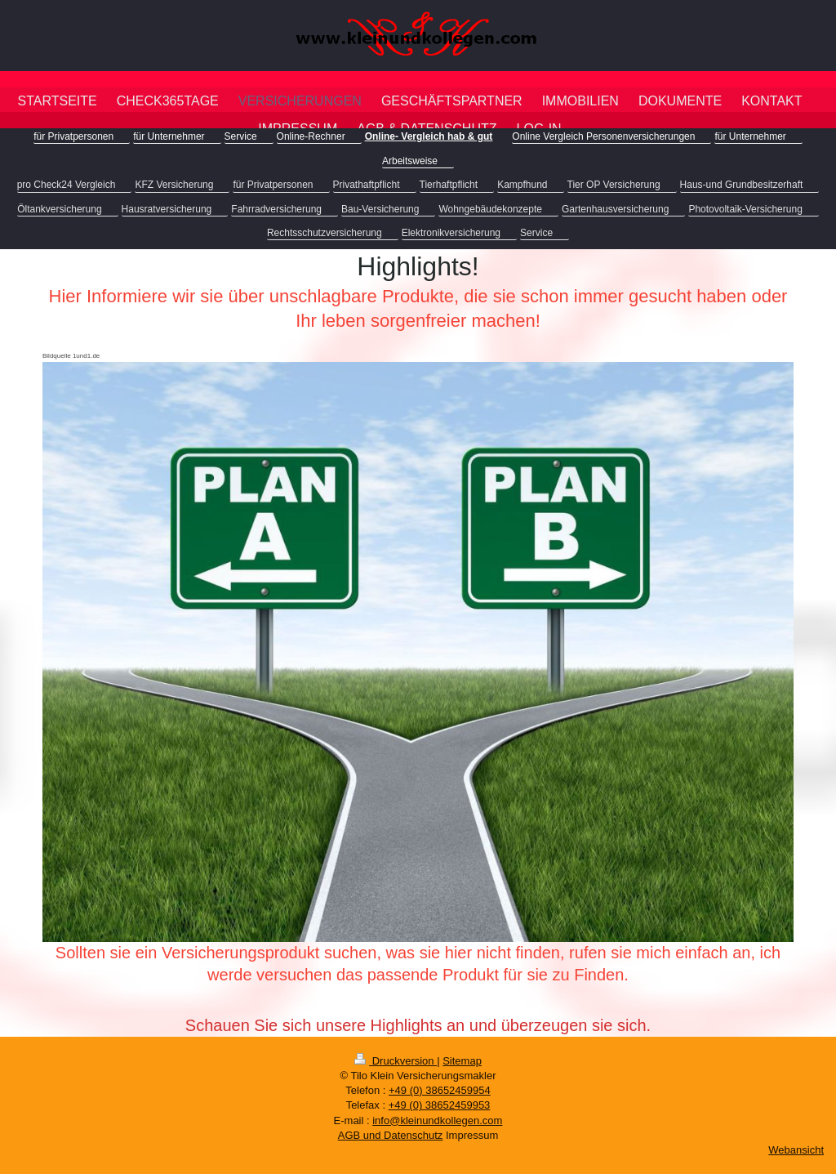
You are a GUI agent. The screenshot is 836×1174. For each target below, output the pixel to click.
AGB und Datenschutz (390, 1135)
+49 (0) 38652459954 (440, 1090)
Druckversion (395, 1061)
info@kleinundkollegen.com (437, 1120)
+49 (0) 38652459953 (440, 1105)
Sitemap (462, 1061)
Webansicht (796, 1150)
